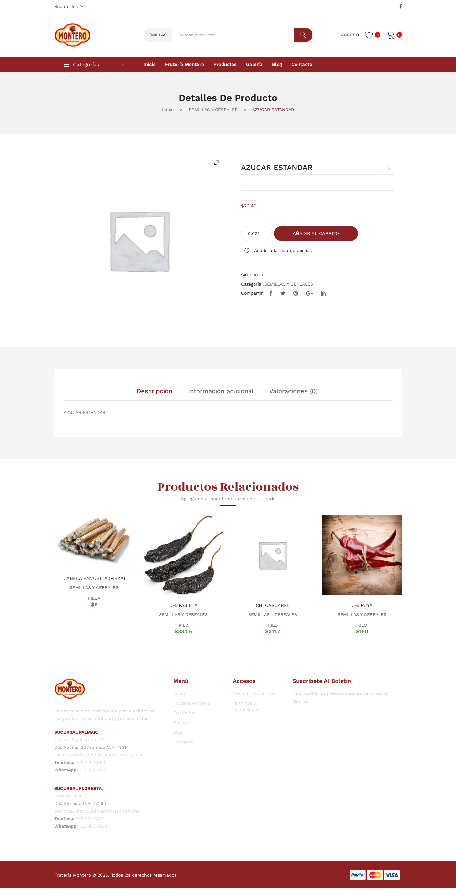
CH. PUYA (362, 605)
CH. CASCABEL (273, 605)
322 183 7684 (93, 826)
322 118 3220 (92, 769)
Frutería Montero (191, 703)
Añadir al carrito (316, 233)
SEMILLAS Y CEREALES (213, 109)
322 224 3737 (90, 818)
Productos (184, 712)
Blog (177, 732)
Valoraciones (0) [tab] (293, 391)
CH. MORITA (389, 169)
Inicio (168, 109)
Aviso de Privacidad (254, 693)
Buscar (303, 35)
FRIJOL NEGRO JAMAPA (379, 169)
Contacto (183, 741)
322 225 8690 (90, 762)
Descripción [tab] (154, 391)
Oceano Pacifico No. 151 (79, 739)
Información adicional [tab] (221, 391)
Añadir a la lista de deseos (282, 250)
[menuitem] (150, 64)
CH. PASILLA (183, 605)
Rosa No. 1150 (68, 795)
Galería (180, 722)
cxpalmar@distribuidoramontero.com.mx (98, 754)
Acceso (350, 34)
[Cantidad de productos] (256, 233)
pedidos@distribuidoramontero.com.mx (96, 810)
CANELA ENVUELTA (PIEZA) (94, 578)
